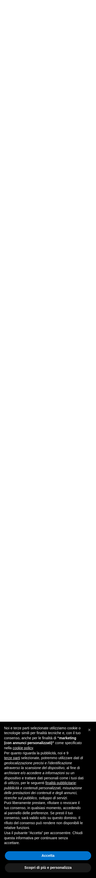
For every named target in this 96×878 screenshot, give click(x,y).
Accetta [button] (48, 856)
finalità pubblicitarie (60, 783)
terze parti (12, 758)
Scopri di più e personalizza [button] (47, 868)
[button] (89, 730)
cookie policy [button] (23, 748)
